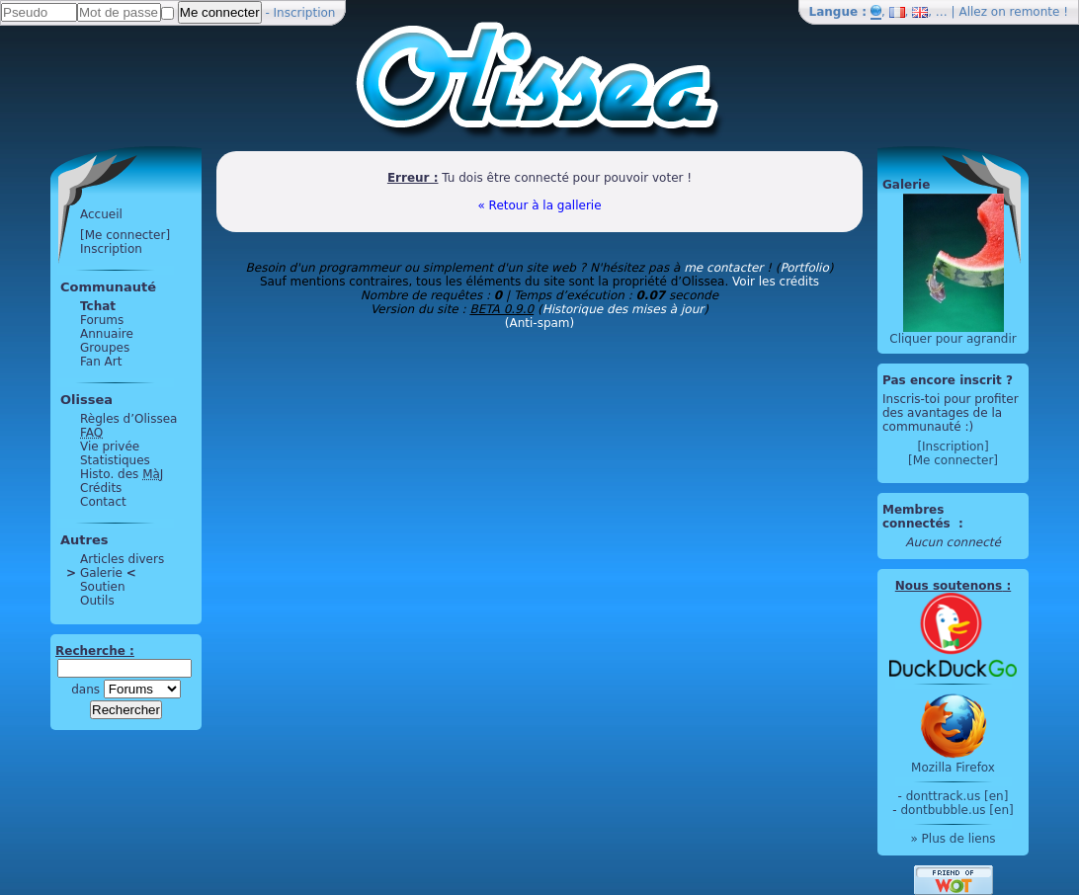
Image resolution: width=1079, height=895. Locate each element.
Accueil (101, 214)
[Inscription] (952, 446)
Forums (102, 320)
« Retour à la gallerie (539, 205)
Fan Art (101, 361)
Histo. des (121, 474)
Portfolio (804, 268)
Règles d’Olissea (128, 419)
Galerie (101, 573)
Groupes (104, 348)
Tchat (98, 306)
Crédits (101, 488)
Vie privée (109, 446)
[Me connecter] (125, 235)
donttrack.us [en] (957, 796)
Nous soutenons (948, 586)
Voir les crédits (775, 281)
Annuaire (106, 334)
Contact (103, 502)
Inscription (305, 13)
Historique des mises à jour (623, 309)
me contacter (723, 268)
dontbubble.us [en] (956, 810)
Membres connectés (918, 516)
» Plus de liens (952, 839)
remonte (1035, 12)
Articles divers (122, 559)
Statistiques (115, 460)
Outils (97, 601)
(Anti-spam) (539, 323)
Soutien (102, 587)
